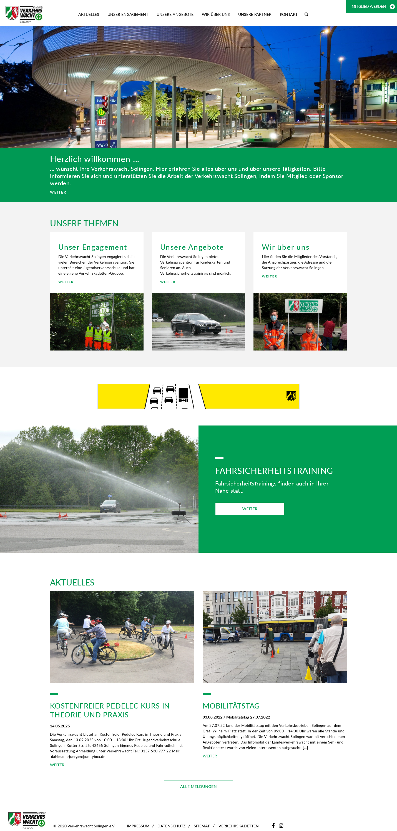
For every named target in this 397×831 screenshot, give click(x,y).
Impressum (138, 826)
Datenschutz (171, 826)
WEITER (58, 192)
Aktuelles (88, 14)
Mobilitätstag (231, 706)
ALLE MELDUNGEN (198, 786)
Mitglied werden (369, 6)
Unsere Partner (255, 14)
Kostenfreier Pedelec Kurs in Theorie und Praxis (110, 710)
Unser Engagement (127, 14)
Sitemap (202, 826)
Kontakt (289, 14)
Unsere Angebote (175, 14)
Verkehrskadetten (238, 826)
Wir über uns (216, 14)
